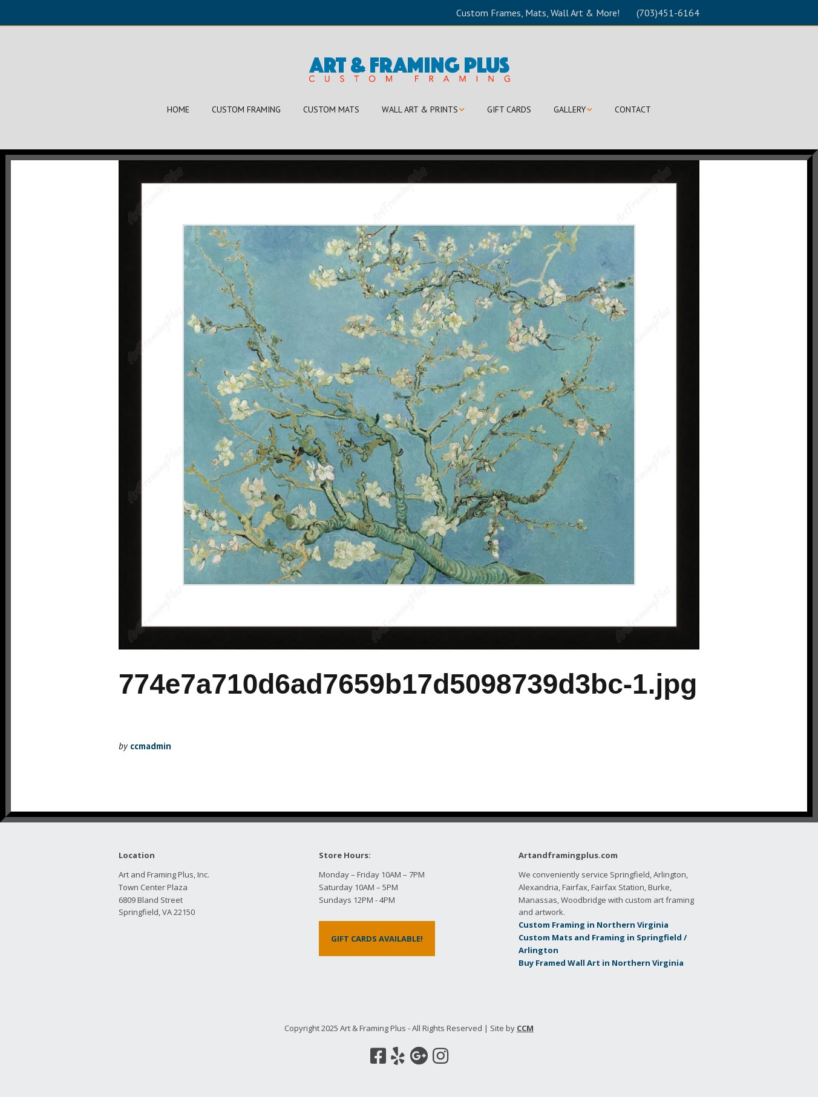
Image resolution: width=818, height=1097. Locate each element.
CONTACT (633, 109)
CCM (525, 1028)
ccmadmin (150, 746)
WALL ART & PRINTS (420, 109)
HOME (178, 109)
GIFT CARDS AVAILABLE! (377, 938)
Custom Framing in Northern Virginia (594, 924)
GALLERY (570, 109)
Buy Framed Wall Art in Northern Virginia (601, 962)
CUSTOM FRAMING (246, 109)
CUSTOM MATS (331, 109)
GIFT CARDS (509, 109)
